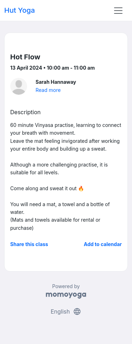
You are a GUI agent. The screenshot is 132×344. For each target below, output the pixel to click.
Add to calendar (103, 244)
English (66, 311)
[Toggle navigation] (118, 10)
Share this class (29, 244)
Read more (48, 90)
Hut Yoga (19, 10)
